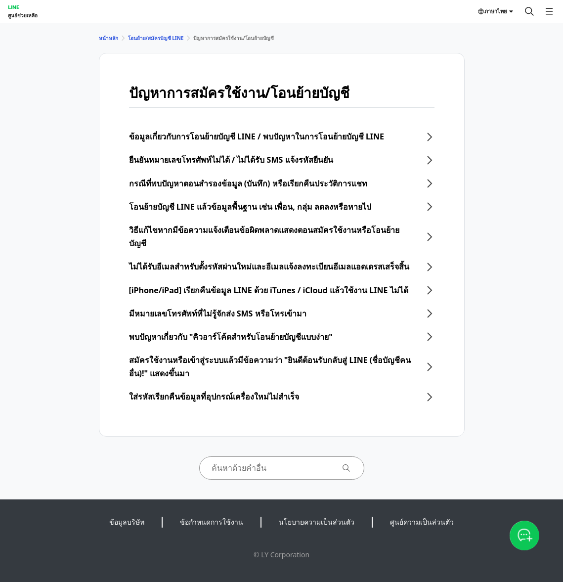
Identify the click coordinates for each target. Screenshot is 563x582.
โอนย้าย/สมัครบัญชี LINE (156, 38)
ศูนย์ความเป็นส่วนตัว (422, 522)
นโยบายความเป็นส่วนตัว (316, 522)
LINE (13, 6)
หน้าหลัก (108, 38)
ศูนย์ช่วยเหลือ (23, 15)
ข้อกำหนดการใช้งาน (211, 522)
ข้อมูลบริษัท (126, 522)
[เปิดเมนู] (549, 11)
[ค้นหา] (529, 11)
